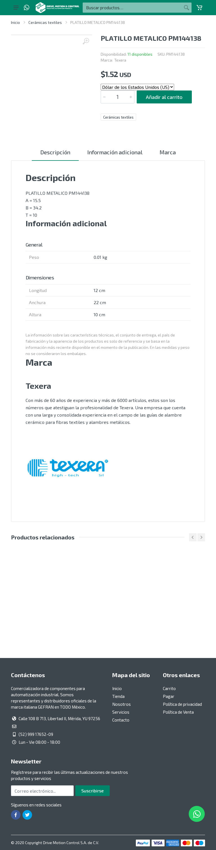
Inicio (15, 22)
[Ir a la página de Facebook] (16, 815)
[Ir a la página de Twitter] (27, 815)
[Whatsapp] (26, 7)
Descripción (55, 152)
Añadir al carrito (164, 97)
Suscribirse (92, 790)
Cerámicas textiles (45, 22)
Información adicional (115, 152)
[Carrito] (199, 8)
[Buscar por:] (132, 8)
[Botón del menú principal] (16, 8)
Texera (120, 60)
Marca (167, 152)
